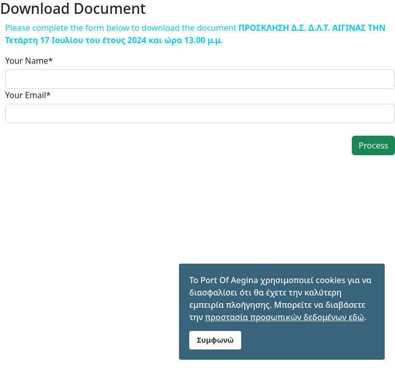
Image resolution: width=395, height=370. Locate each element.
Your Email (28, 95)
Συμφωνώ (215, 340)
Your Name (29, 60)
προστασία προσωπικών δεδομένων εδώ (284, 317)
